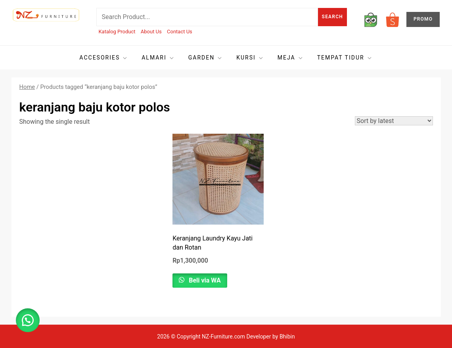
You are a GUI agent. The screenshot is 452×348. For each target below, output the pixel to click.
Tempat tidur (345, 57)
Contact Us (179, 32)
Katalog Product (116, 32)
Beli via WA (204, 280)
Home (27, 86)
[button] (28, 320)
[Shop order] (394, 120)
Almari (158, 57)
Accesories (103, 57)
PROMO (423, 19)
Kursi (250, 57)
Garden (205, 57)
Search (332, 16)
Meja (291, 57)
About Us (151, 32)
